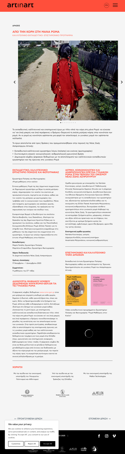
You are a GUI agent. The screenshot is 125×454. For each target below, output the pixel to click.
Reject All (32, 444)
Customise (16, 444)
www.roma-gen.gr (47, 280)
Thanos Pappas (81, 451)
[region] (32, 434)
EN (106, 5)
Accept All (47, 444)
